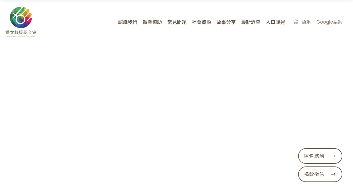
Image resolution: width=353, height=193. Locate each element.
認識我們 (127, 22)
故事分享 (226, 22)
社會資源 (201, 22)
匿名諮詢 (319, 156)
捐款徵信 (319, 174)
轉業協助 (152, 22)
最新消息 (250, 22)
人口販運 (275, 22)
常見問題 (177, 22)
